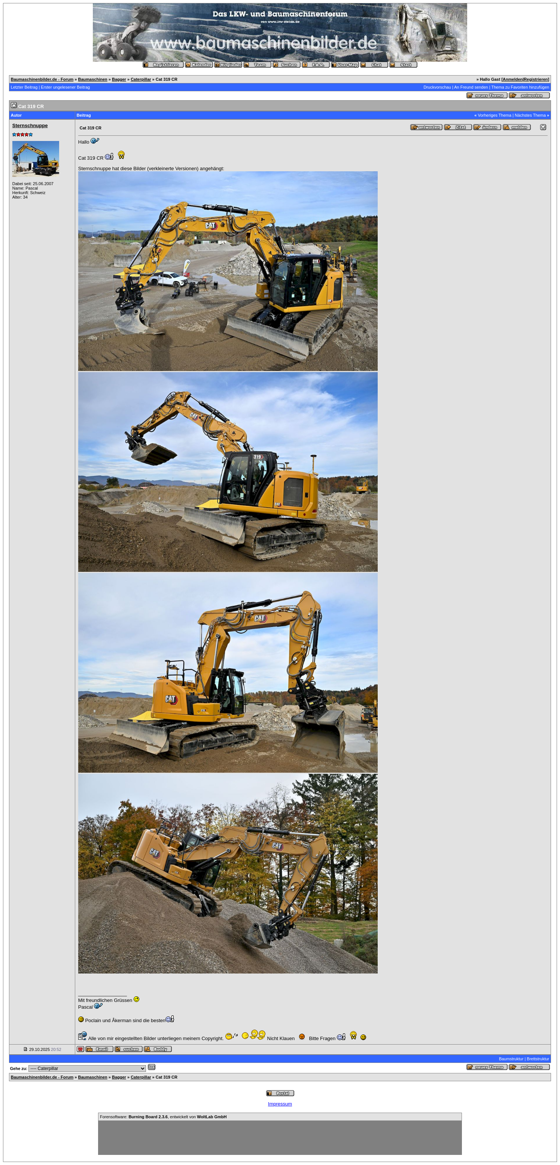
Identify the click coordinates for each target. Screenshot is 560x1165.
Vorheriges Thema (494, 115)
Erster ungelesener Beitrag (65, 87)
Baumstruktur (511, 1059)
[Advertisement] (280, 1138)
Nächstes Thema (530, 115)
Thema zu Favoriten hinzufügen (520, 87)
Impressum (280, 1104)
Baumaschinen (92, 79)
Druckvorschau (437, 87)
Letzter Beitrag (24, 87)
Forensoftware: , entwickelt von (163, 1117)
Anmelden (513, 79)
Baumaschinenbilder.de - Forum (42, 79)
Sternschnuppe (30, 125)
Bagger (119, 79)
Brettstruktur (538, 1059)
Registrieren (536, 79)
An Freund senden (471, 87)
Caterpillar (141, 79)
